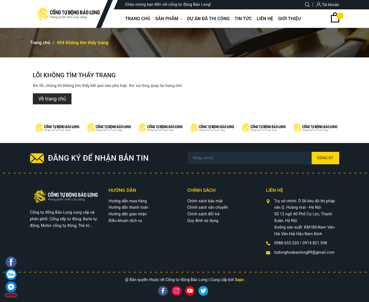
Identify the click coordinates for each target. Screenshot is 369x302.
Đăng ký (325, 158)
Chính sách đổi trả (203, 214)
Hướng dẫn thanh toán (128, 207)
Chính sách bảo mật (205, 201)
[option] (56, 128)
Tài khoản (327, 4)
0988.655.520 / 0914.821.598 (300, 243)
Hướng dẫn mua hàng (128, 201)
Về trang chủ (52, 99)
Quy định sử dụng (203, 220)
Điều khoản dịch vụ (125, 220)
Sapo (239, 279)
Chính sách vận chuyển (207, 207)
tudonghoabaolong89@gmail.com (304, 252)
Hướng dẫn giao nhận (128, 214)
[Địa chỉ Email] (263, 158)
